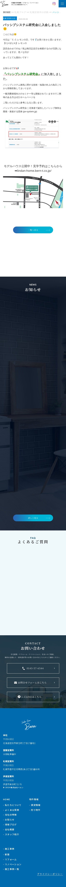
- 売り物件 (34, 809)
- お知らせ (8, 819)
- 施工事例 (8, 848)
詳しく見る (33, 518)
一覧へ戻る (33, 230)
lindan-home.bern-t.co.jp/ (34, 170)
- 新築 (6, 854)
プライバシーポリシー (50, 873)
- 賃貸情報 (34, 805)
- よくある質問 (11, 809)
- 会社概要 (8, 829)
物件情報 (34, 799)
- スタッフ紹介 (11, 834)
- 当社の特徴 (10, 814)
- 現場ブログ (10, 824)
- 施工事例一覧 (11, 869)
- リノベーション (12, 864)
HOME (6, 799)
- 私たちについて (12, 805)
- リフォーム (10, 859)
